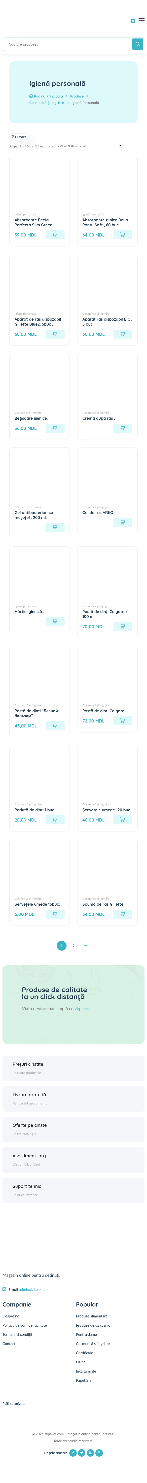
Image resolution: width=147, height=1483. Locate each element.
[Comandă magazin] (90, 145)
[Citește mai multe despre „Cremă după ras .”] (122, 428)
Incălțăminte (86, 1378)
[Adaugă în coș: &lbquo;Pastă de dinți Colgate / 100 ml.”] (122, 626)
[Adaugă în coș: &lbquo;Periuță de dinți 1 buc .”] (55, 820)
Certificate (84, 1359)
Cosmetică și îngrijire (46, 103)
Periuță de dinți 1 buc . (36, 810)
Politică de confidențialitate (24, 1331)
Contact (8, 1350)
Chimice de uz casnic (28, 507)
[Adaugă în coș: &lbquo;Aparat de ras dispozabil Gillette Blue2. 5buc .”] (55, 334)
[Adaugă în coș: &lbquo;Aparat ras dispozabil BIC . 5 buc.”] (122, 334)
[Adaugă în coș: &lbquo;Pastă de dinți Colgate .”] (122, 721)
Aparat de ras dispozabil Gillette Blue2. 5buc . (38, 322)
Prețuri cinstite (28, 1070)
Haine (81, 1369)
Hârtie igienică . (29, 612)
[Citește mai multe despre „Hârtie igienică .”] (55, 622)
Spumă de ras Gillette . (104, 909)
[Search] (137, 44)
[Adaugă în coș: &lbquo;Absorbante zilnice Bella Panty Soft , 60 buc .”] (122, 234)
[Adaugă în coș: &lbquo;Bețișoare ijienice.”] (55, 428)
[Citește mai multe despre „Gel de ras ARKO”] (122, 522)
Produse (77, 96)
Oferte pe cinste (30, 1131)
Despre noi (11, 1322)
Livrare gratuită (29, 1101)
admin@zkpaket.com (36, 1295)
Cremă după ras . (98, 418)
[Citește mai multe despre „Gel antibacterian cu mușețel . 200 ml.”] (55, 527)
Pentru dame (86, 1341)
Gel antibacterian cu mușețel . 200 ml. (34, 515)
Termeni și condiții (17, 1341)
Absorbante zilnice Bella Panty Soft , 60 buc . (105, 222)
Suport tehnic (27, 1192)
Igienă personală (25, 214)
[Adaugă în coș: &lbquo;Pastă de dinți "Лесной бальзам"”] (55, 726)
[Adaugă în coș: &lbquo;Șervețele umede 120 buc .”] (122, 825)
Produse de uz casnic (93, 1332)
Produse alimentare (92, 1323)
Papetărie (83, 1387)
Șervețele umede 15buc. (37, 909)
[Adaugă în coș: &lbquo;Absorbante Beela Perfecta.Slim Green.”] (55, 234)
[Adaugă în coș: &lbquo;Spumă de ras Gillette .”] (122, 919)
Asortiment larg (29, 1162)
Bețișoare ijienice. (31, 418)
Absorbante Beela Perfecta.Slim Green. (34, 222)
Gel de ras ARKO (98, 512)
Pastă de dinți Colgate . (104, 711)
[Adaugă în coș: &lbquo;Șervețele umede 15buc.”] (55, 919)
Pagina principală (46, 96)
